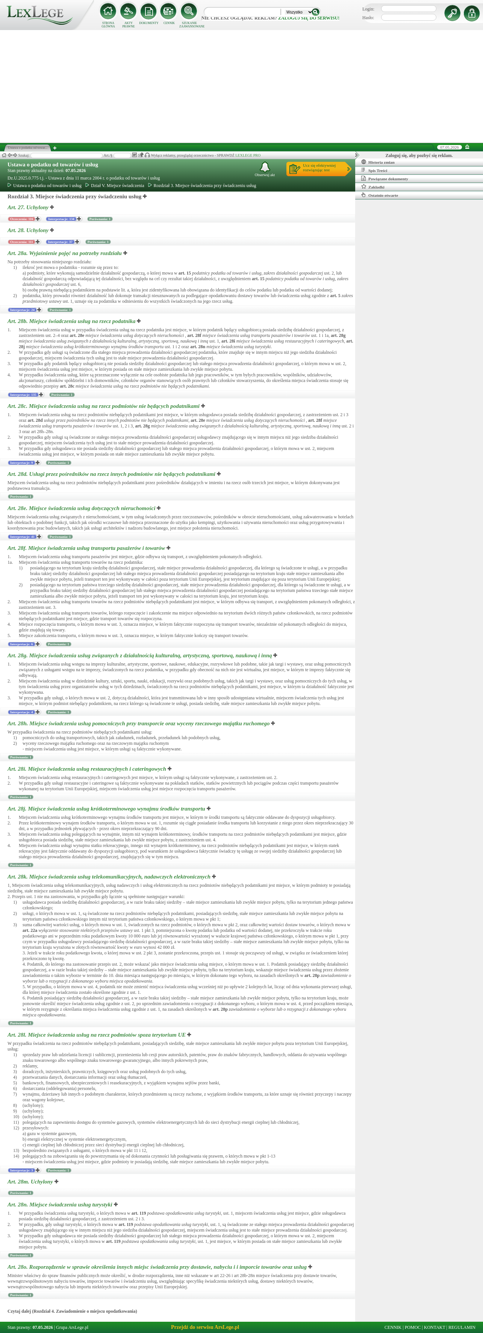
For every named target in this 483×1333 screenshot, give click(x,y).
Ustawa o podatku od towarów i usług (53, 165)
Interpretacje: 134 (61, 219)
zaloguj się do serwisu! (308, 18)
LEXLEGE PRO (247, 155)
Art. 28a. (65, 253)
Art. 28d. (112, 474)
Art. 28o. (158, 1267)
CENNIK (169, 23)
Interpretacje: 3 (21, 1170)
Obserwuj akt (265, 169)
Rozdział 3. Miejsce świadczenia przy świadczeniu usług (202, 185)
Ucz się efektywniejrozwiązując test (319, 167)
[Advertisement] (241, 86)
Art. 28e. (82, 508)
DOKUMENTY (149, 23)
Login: (368, 9)
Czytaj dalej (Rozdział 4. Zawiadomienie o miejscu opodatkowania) (72, 1311)
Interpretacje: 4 (21, 712)
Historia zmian (378, 162)
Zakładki (373, 186)
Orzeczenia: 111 (21, 242)
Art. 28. (29, 230)
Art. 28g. (140, 655)
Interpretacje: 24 (22, 310)
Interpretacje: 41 (22, 537)
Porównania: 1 (100, 219)
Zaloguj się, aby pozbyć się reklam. (419, 155)
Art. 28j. (107, 809)
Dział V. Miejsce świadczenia (114, 185)
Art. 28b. (72, 321)
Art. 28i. (88, 769)
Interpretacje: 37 (60, 242)
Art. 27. (29, 207)
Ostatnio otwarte (379, 195)
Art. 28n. (61, 1205)
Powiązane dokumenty (384, 178)
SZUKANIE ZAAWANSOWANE (189, 24)
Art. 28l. (97, 1035)
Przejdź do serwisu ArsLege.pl (205, 1327)
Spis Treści (374, 170)
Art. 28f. (87, 548)
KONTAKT (434, 1327)
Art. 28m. (31, 1182)
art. (185, 273)
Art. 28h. (139, 723)
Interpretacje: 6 (21, 644)
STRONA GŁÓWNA (108, 24)
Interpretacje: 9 (21, 463)
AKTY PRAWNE (128, 24)
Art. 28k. (110, 877)
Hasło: (368, 17)
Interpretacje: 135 (23, 395)
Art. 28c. (104, 406)
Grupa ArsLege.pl (72, 1327)
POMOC (413, 1327)
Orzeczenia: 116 (21, 219)
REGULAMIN (461, 1327)
